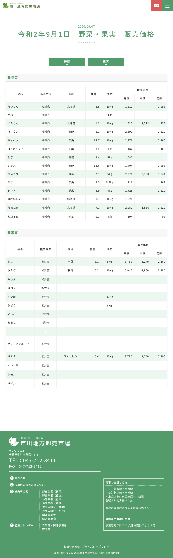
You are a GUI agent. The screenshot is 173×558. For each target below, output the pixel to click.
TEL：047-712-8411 (32, 460)
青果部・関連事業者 (54, 525)
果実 (106, 61)
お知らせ (20, 478)
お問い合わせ (72, 546)
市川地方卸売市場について (31, 485)
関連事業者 (49, 515)
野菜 (67, 61)
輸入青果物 (49, 518)
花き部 (46, 529)
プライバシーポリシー (95, 546)
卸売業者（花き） (53, 495)
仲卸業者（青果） (53, 499)
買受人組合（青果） (54, 507)
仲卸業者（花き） (53, 503)
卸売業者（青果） (53, 491)
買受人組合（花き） (54, 511)
